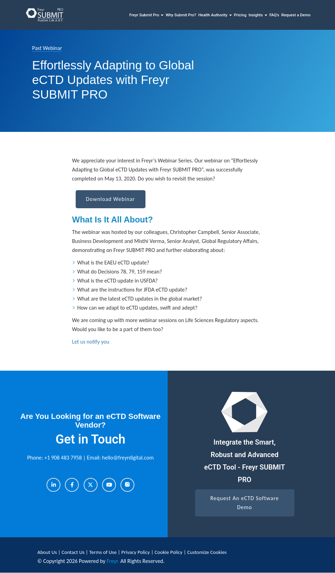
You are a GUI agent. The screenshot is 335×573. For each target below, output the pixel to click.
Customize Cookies (207, 552)
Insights (258, 14)
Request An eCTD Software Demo (244, 503)
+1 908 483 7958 (63, 457)
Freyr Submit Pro (146, 14)
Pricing (240, 14)
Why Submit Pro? (181, 14)
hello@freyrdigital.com (128, 457)
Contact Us (73, 552)
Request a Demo (295, 14)
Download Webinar (110, 199)
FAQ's (274, 14)
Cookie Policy (168, 552)
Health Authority (215, 14)
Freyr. (113, 561)
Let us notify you (90, 341)
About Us (47, 552)
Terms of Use (103, 552)
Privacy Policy (136, 552)
